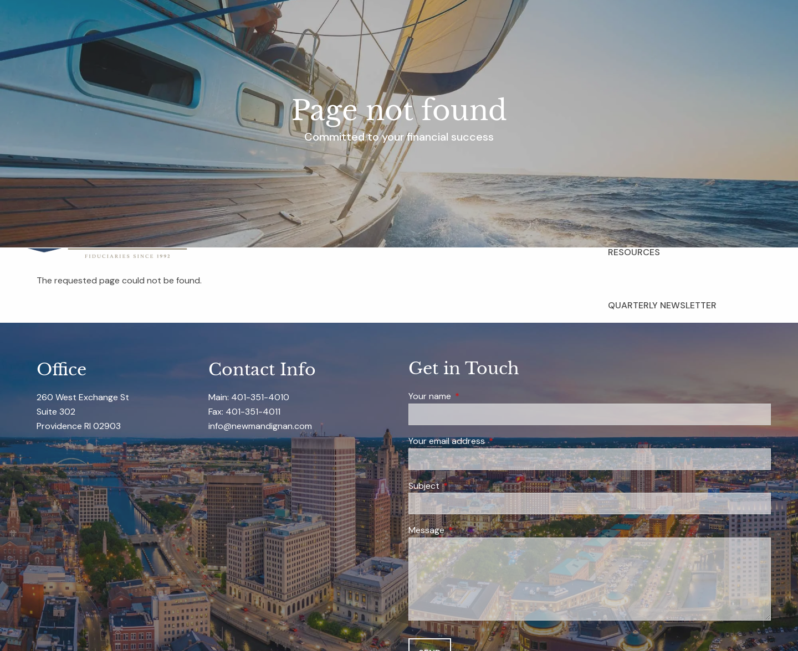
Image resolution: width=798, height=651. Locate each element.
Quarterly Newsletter (662, 305)
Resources (634, 252)
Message (468, 530)
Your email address (489, 441)
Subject (466, 486)
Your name (472, 397)
